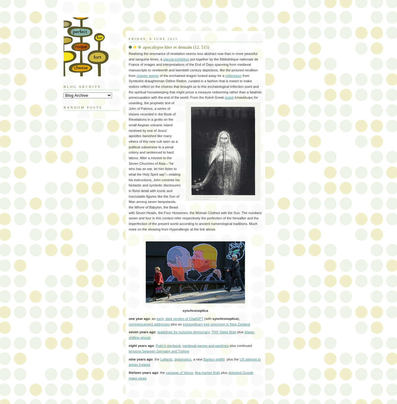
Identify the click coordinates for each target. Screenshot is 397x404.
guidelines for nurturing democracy (183, 332)
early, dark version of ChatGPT (180, 319)
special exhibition (176, 59)
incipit (229, 97)
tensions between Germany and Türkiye (159, 351)
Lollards (166, 359)
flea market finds (207, 373)
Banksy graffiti (214, 359)
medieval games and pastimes (206, 346)
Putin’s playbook (168, 346)
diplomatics (182, 359)
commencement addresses (149, 324)
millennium (233, 76)
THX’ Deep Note (224, 332)
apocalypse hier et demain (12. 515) (176, 47)
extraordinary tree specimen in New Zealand (216, 324)
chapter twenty (147, 76)
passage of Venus (179, 373)
